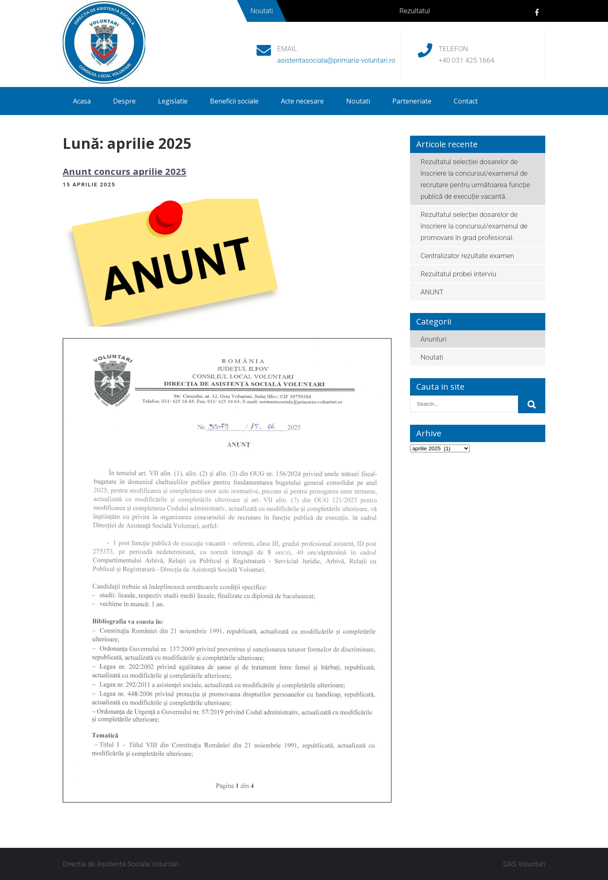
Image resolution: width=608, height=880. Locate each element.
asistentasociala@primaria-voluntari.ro (336, 60)
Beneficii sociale (234, 101)
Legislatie (173, 101)
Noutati (358, 101)
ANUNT (431, 292)
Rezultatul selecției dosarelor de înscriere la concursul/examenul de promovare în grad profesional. (473, 226)
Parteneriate (411, 101)
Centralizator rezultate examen (467, 256)
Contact (466, 101)
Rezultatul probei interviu (458, 274)
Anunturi (433, 339)
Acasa (82, 101)
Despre (124, 101)
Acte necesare (302, 101)
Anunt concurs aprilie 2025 (124, 171)
